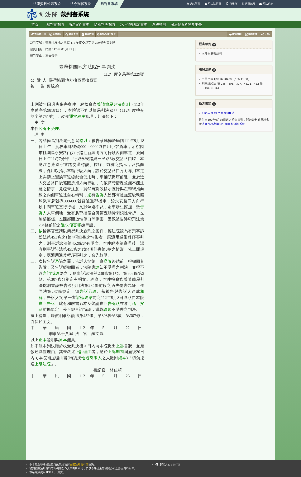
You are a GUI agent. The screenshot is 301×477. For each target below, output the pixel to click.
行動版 (231, 3)
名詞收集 (87, 34)
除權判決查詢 (104, 24)
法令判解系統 (80, 4)
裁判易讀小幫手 (106, 34)
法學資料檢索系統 (47, 4)
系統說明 (159, 24)
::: (182, 3)
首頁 (34, 24)
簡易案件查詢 (79, 24)
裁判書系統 (109, 4)
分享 (265, 34)
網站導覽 (193, 3)
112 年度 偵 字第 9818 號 (218, 113)
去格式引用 (38, 34)
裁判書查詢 (55, 24)
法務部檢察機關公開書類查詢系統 (223, 123)
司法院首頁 (212, 3)
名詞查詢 (71, 34)
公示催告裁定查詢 (133, 24)
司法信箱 (266, 3)
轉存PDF (251, 34)
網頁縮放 (248, 3)
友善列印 (235, 34)
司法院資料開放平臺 (186, 24)
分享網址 (55, 34)
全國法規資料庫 (79, 464)
